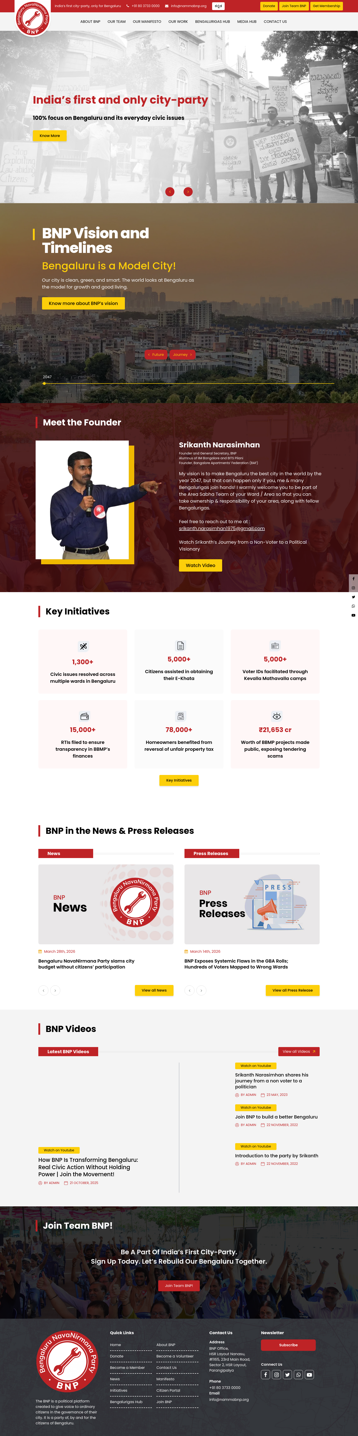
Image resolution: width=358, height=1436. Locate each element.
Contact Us (275, 21)
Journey (182, 354)
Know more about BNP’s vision (83, 303)
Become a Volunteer (175, 1356)
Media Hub (246, 21)
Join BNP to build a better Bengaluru (276, 1117)
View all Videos (299, 1051)
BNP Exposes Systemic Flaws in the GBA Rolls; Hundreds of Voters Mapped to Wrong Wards (236, 964)
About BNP (90, 21)
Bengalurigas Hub (212, 21)
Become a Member (127, 1367)
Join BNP (164, 1401)
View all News (154, 990)
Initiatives (118, 1390)
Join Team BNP (294, 6)
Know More (50, 135)
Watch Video (200, 565)
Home (115, 1344)
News (115, 1379)
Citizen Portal (168, 1390)
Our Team (117, 21)
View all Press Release (293, 990)
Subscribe (288, 1345)
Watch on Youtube (59, 1150)
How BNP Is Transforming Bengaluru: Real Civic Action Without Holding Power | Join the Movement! (88, 1167)
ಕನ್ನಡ (218, 6)
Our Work (178, 21)
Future (156, 354)
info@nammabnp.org (189, 6)
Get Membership (326, 6)
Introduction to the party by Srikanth (276, 1155)
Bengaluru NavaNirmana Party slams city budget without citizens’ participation (86, 964)
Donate (269, 6)
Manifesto (165, 1379)
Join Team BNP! (179, 1285)
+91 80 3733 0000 (146, 6)
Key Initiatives (179, 780)
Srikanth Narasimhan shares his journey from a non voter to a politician (271, 1081)
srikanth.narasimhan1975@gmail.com (222, 528)
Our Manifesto (147, 21)
